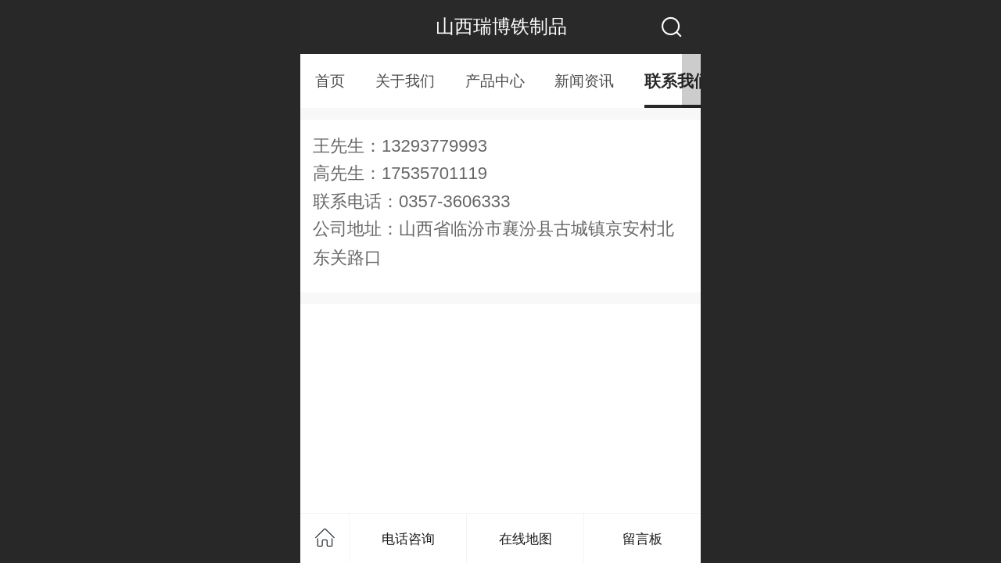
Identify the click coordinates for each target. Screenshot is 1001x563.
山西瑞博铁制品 (501, 26)
